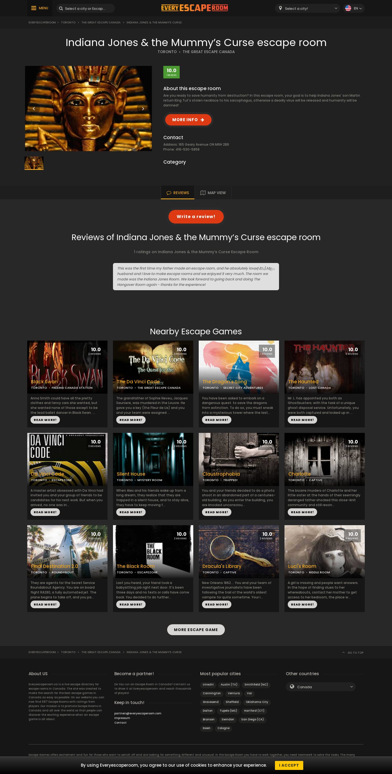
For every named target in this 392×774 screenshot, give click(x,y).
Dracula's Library (222, 566)
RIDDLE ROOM (319, 572)
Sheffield (232, 702)
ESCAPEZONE (62, 480)
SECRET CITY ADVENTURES (243, 388)
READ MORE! (45, 420)
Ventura (234, 693)
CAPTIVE (315, 480)
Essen (206, 728)
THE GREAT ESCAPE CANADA (209, 51)
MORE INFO (185, 120)
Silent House (131, 474)
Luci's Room (302, 566)
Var (249, 693)
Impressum (122, 718)
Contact (120, 723)
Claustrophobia (221, 474)
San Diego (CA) (252, 719)
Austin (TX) (229, 685)
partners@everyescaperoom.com (137, 713)
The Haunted (303, 382)
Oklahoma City (257, 702)
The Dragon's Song (225, 382)
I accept (289, 765)
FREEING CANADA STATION (72, 388)
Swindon (228, 719)
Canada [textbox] (304, 687)
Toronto (68, 22)
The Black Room (136, 566)
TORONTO (167, 51)
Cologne (223, 728)
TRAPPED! (230, 480)
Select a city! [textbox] (296, 8)
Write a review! (196, 216)
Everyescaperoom (42, 22)
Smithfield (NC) (256, 685)
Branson (209, 719)
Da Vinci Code (47, 474)
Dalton (208, 711)
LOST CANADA (320, 388)
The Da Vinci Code (138, 382)
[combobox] (307, 8)
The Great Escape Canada (101, 22)
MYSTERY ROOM (149, 480)
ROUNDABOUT (63, 572)
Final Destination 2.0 (54, 566)
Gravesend (211, 702)
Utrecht (208, 685)
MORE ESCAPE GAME (196, 629)
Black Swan (44, 382)
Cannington (212, 693)
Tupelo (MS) (228, 711)
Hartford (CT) (254, 711)
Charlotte (299, 474)
